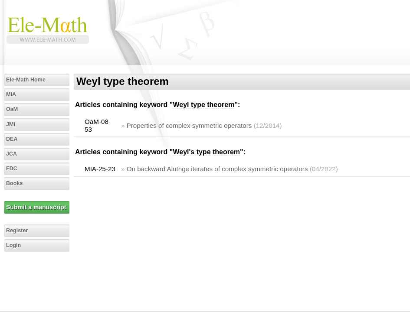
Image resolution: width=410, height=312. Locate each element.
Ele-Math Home (26, 80)
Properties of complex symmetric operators (189, 125)
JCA (11, 154)
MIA (11, 94)
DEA (12, 139)
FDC (11, 169)
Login (13, 245)
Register (17, 231)
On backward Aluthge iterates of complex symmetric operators (217, 168)
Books (14, 183)
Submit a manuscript (36, 207)
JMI (10, 124)
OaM (12, 109)
